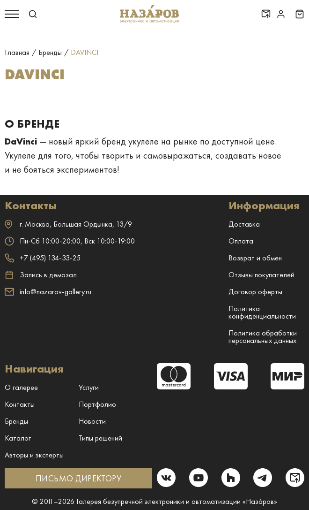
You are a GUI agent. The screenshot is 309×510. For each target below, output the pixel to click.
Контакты (20, 404)
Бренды (16, 421)
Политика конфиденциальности (262, 312)
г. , (68, 224)
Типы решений (100, 438)
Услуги (89, 387)
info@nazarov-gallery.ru (48, 292)
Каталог (18, 438)
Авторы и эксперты (34, 455)
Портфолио (97, 404)
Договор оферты (255, 292)
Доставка (244, 224)
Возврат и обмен (255, 258)
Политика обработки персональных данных (262, 336)
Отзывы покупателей (261, 275)
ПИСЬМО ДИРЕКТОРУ (78, 478)
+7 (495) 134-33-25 (43, 258)
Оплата (240, 241)
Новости (92, 421)
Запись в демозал (41, 275)
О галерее (21, 387)
